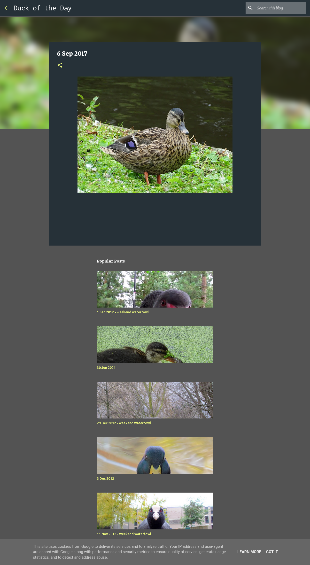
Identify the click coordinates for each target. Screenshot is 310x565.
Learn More (249, 552)
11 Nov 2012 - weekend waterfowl (124, 534)
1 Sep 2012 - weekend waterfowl (123, 312)
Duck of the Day (43, 8)
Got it (272, 552)
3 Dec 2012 (105, 478)
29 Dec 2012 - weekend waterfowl (124, 423)
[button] (60, 65)
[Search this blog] (280, 8)
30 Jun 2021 (106, 368)
